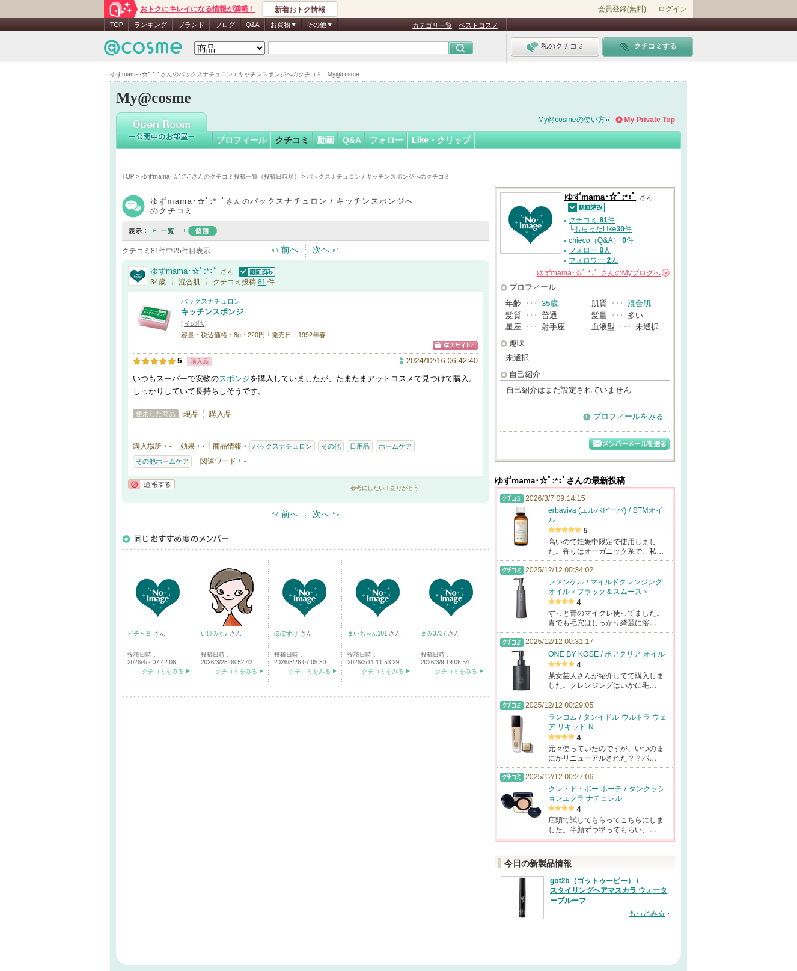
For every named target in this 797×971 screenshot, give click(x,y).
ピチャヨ (140, 633)
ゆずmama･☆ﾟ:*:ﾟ (184, 270)
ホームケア (395, 446)
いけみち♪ (215, 633)
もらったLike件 (603, 229)
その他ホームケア (162, 461)
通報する (151, 484)
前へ (289, 249)
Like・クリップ (441, 140)
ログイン (672, 9)
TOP (116, 24)
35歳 (550, 303)
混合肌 (639, 303)
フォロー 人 (590, 250)
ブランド (191, 24)
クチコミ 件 (592, 220)
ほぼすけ (287, 633)
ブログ (225, 24)
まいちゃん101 (368, 633)
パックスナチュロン (210, 301)
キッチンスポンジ (212, 311)
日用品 (360, 446)
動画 (325, 140)
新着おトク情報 (300, 9)
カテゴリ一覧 (432, 25)
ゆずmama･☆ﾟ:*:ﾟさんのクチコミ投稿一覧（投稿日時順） (220, 176)
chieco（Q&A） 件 (601, 240)
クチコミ (292, 140)
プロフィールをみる (628, 416)
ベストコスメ (478, 25)
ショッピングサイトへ (455, 345)
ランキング (150, 24)
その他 (194, 323)
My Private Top (649, 119)
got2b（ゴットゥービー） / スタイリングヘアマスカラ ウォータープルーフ (608, 891)
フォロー (386, 140)
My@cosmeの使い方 (571, 119)
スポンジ (234, 378)
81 (262, 282)
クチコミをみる (163, 671)
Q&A (253, 24)
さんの (603, 273)
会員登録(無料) (622, 9)
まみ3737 (434, 633)
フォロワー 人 (593, 260)
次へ (321, 249)
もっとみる (647, 913)
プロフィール (241, 140)
